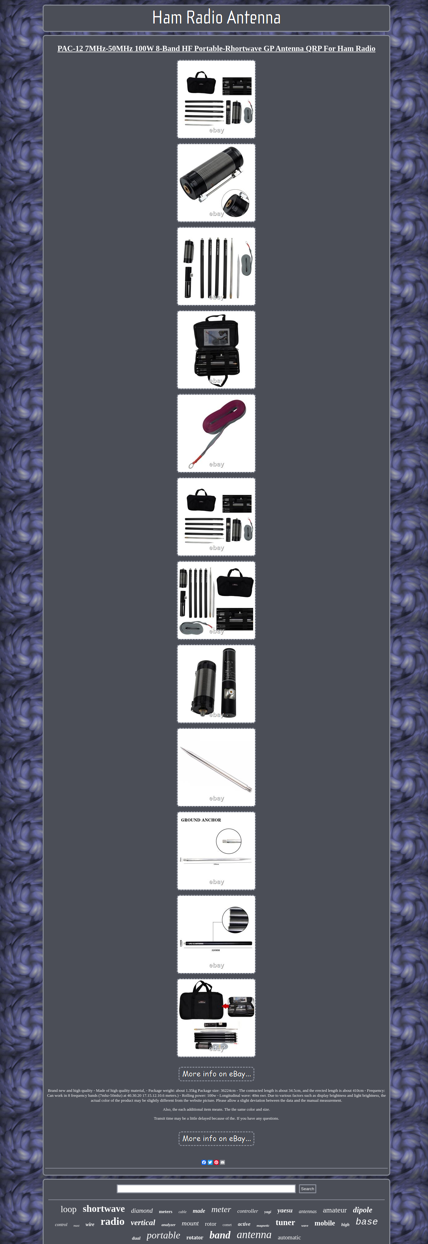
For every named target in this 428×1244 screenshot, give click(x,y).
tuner (285, 1222)
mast (77, 1225)
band (220, 1235)
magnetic (263, 1225)
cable (183, 1212)
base (367, 1222)
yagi (267, 1211)
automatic (289, 1237)
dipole (363, 1210)
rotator (194, 1237)
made (199, 1211)
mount (190, 1223)
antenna (254, 1235)
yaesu (284, 1210)
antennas (308, 1211)
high (345, 1224)
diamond (142, 1210)
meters (165, 1211)
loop (69, 1209)
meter (221, 1209)
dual (136, 1238)
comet (227, 1225)
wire (90, 1224)
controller (247, 1211)
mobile (324, 1223)
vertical (143, 1222)
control (61, 1224)
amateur (335, 1210)
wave (305, 1225)
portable (163, 1235)
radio (112, 1221)
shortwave (104, 1208)
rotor (210, 1223)
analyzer (169, 1224)
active (244, 1224)
